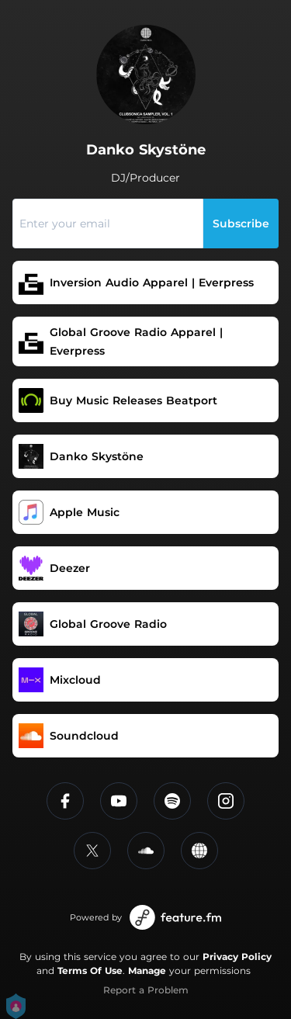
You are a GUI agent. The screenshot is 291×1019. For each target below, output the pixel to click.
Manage (147, 970)
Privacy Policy (237, 956)
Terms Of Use (90, 970)
